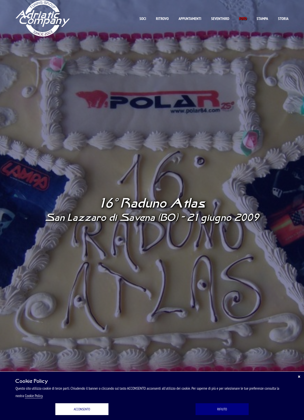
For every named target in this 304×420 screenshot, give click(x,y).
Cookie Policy (34, 395)
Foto (243, 18)
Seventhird (220, 18)
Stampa (262, 18)
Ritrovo (162, 18)
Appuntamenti (190, 18)
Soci (142, 18)
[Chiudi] (299, 377)
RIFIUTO (222, 409)
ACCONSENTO (82, 409)
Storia (283, 18)
